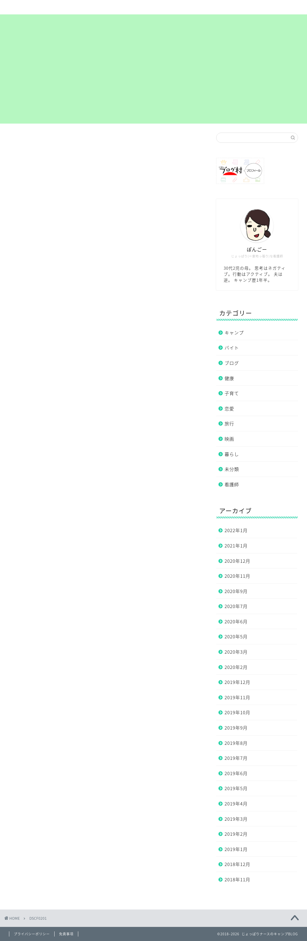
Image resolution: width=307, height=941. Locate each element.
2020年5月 (236, 636)
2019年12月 (237, 682)
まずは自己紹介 (142, 7)
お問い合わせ (250, 7)
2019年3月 (236, 818)
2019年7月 (236, 757)
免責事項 (66, 934)
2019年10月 (237, 712)
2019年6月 (236, 773)
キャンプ (234, 332)
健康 (229, 378)
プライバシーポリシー (196, 9)
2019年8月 (236, 742)
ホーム (33, 7)
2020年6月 (236, 621)
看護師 (232, 484)
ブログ (232, 362)
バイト (232, 347)
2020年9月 (236, 591)
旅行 (229, 423)
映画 (229, 438)
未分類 (232, 469)
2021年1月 (236, 545)
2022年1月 (236, 530)
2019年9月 (236, 727)
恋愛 (229, 408)
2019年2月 (236, 833)
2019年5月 (236, 788)
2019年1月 (236, 849)
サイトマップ (87, 7)
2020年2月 (236, 667)
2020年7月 (236, 606)
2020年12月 (237, 560)
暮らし (232, 454)
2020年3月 (236, 651)
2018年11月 (237, 879)
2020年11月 (237, 575)
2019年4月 (236, 803)
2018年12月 (237, 864)
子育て (232, 393)
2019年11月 (237, 697)
